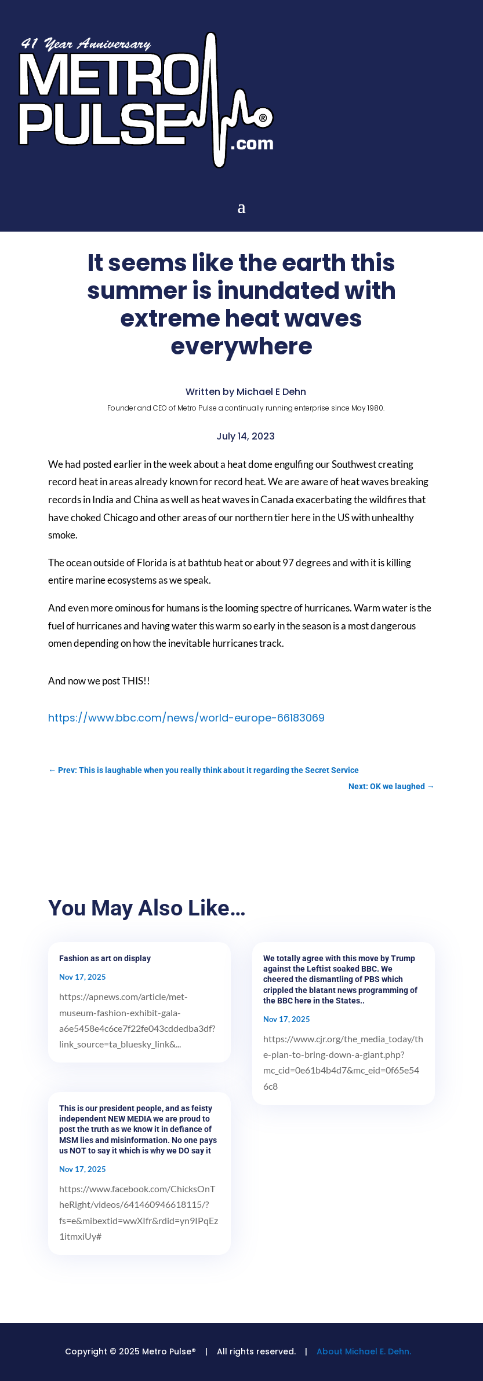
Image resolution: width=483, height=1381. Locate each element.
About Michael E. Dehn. (364, 1351)
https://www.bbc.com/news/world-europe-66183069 (186, 717)
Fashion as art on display (105, 958)
